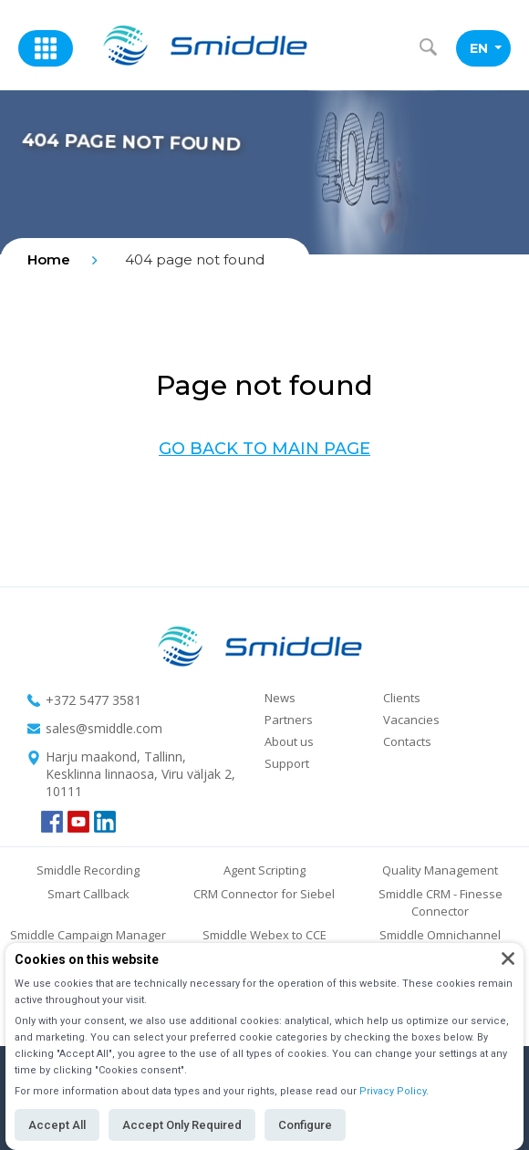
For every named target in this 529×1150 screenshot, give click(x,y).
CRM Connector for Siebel (264, 894)
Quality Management (440, 870)
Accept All (57, 1125)
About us (289, 741)
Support (286, 763)
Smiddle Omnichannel (440, 935)
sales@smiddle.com (104, 728)
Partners (288, 719)
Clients (401, 697)
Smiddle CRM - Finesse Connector (441, 902)
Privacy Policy (392, 1091)
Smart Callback (88, 894)
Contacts (407, 741)
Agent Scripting (264, 870)
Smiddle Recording (88, 870)
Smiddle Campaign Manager (88, 935)
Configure (305, 1125)
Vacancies (411, 719)
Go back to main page (264, 449)
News (280, 697)
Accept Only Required (182, 1125)
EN (486, 48)
